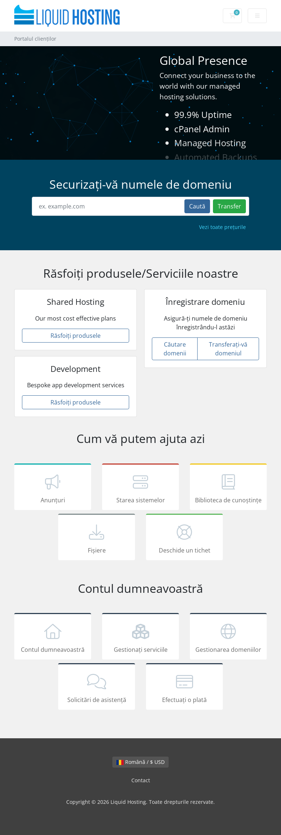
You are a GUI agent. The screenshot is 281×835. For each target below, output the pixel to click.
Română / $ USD (140, 761)
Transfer (229, 206)
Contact (140, 780)
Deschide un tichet (184, 538)
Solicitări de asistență (96, 688)
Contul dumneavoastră (52, 637)
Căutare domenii (175, 348)
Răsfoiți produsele (75, 336)
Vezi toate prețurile (222, 226)
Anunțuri (52, 488)
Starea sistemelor (140, 488)
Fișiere (96, 538)
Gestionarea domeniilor (228, 637)
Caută (197, 206)
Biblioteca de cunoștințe (228, 488)
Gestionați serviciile (140, 637)
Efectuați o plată (184, 688)
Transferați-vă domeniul (228, 348)
